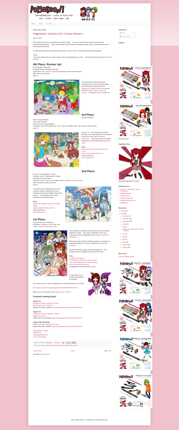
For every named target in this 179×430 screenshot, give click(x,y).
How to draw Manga (39, 337)
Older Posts (107, 351)
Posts (122, 33)
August (124, 224)
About (41, 24)
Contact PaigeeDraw (126, 198)
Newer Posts (37, 351)
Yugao (55, 226)
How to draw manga (43, 345)
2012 (122, 211)
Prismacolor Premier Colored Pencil (45, 204)
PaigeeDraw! (124, 203)
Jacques (48, 71)
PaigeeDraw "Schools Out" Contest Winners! (58, 33)
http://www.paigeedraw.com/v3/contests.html (67, 307)
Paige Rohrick (37, 330)
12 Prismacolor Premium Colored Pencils (83, 260)
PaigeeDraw (86, 88)
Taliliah (53, 71)
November (125, 219)
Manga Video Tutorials (62, 292)
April (123, 239)
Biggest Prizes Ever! (40, 316)
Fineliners (72, 245)
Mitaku (47, 226)
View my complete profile (126, 256)
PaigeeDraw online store (127, 200)
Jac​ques (63, 180)
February (125, 245)
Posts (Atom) (45, 354)
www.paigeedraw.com (40, 335)
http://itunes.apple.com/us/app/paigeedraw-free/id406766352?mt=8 (55, 288)
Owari (59, 126)
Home (33, 24)
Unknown (124, 253)
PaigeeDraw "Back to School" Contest (45, 303)
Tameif (52, 180)
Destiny (72, 180)
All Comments (125, 36)
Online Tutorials (125, 195)
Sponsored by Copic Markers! (43, 305)
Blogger (105, 420)
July (123, 226)
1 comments (56, 342)
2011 (122, 213)
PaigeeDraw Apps (125, 193)
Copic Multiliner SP (88, 157)
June (124, 234)
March (124, 242)
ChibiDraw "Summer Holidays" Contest (46, 314)
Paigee (93, 266)
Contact (49, 24)
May (123, 237)
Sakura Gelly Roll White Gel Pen (92, 153)
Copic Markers (86, 243)
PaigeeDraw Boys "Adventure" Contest (46, 324)
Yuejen (35, 226)
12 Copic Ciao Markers (77, 258)
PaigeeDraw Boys (97, 88)
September (125, 221)
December (125, 216)
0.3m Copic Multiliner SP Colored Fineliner (83, 262)
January (125, 247)
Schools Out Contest (71, 345)
